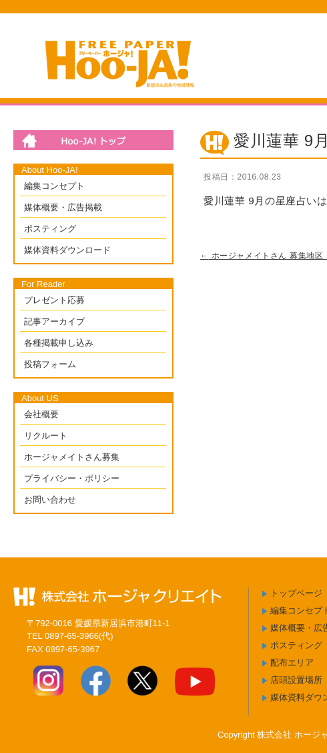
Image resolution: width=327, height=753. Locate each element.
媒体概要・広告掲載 (63, 207)
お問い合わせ (50, 500)
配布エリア (292, 663)
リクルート (45, 436)
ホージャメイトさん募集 (71, 457)
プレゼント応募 (54, 300)
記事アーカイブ (54, 321)
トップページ (296, 593)
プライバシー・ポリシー (71, 478)
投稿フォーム (50, 364)
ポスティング (50, 229)
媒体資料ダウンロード (67, 250)
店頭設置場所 (296, 680)
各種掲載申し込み (58, 343)
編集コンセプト (54, 186)
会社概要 (41, 414)
